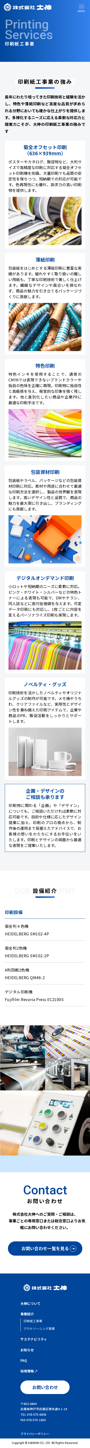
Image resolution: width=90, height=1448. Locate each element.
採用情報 (28, 1371)
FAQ (23, 1360)
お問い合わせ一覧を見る (45, 1248)
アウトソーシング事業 (39, 1328)
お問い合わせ (45, 1387)
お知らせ (27, 1349)
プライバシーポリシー (34, 1434)
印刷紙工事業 (33, 1321)
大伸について (30, 1303)
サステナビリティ (33, 1339)
